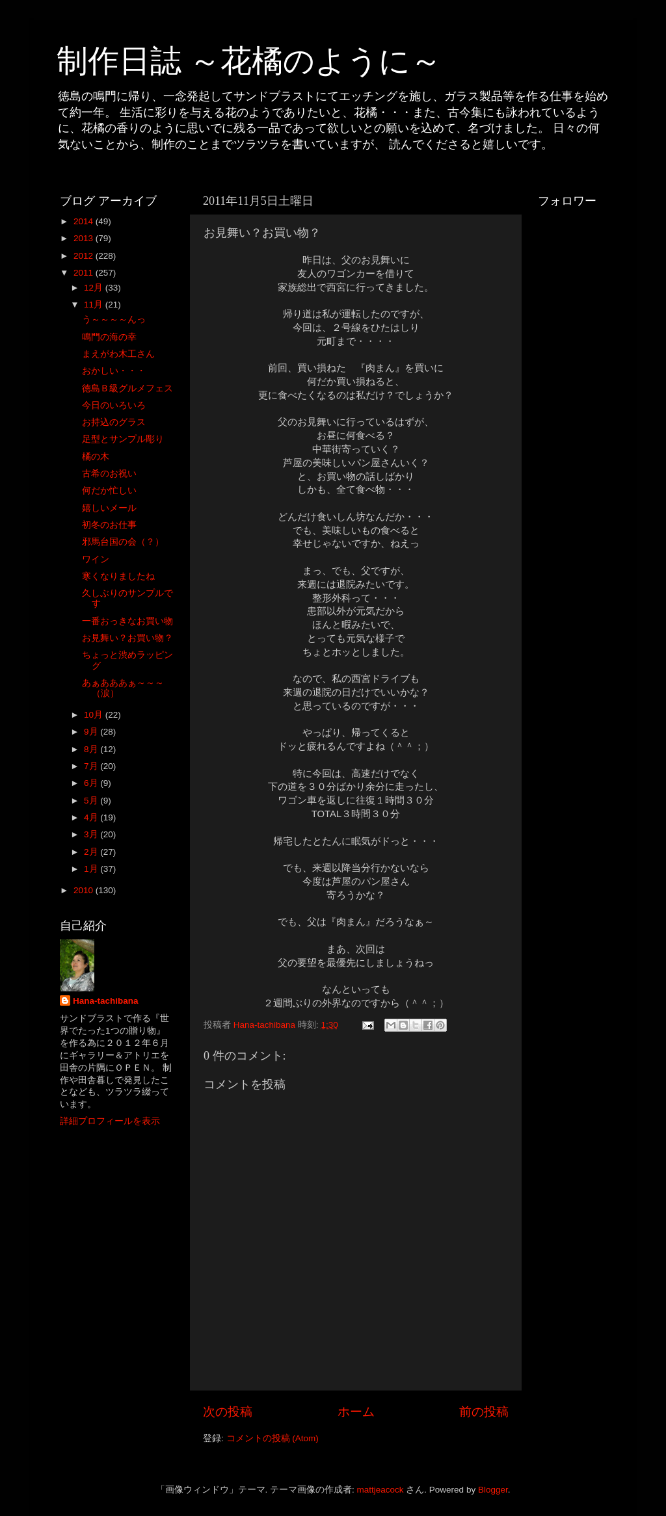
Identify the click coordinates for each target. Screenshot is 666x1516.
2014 (84, 221)
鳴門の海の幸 (109, 337)
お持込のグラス (114, 422)
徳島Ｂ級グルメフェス (127, 388)
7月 (92, 766)
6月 (92, 783)
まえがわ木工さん (118, 354)
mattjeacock (380, 1490)
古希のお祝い (109, 473)
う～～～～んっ (114, 319)
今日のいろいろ (114, 405)
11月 (94, 304)
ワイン (95, 559)
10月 (94, 715)
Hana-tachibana (106, 1001)
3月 (92, 834)
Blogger (493, 1490)
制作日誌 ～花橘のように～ (249, 61)
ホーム (356, 1411)
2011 (84, 273)
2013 (84, 238)
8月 (92, 749)
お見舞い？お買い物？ (127, 638)
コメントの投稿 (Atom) (272, 1438)
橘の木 (95, 457)
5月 (92, 800)
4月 (92, 817)
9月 (92, 732)
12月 (94, 288)
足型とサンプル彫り (123, 439)
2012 (84, 256)
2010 (84, 890)
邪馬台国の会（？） (123, 542)
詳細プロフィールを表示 (110, 1121)
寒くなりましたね (118, 576)
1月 (92, 869)
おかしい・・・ (114, 371)
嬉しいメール (109, 508)
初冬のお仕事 (109, 525)
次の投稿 (227, 1411)
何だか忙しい (109, 490)
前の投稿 (484, 1411)
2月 (92, 852)
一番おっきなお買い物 (127, 621)
